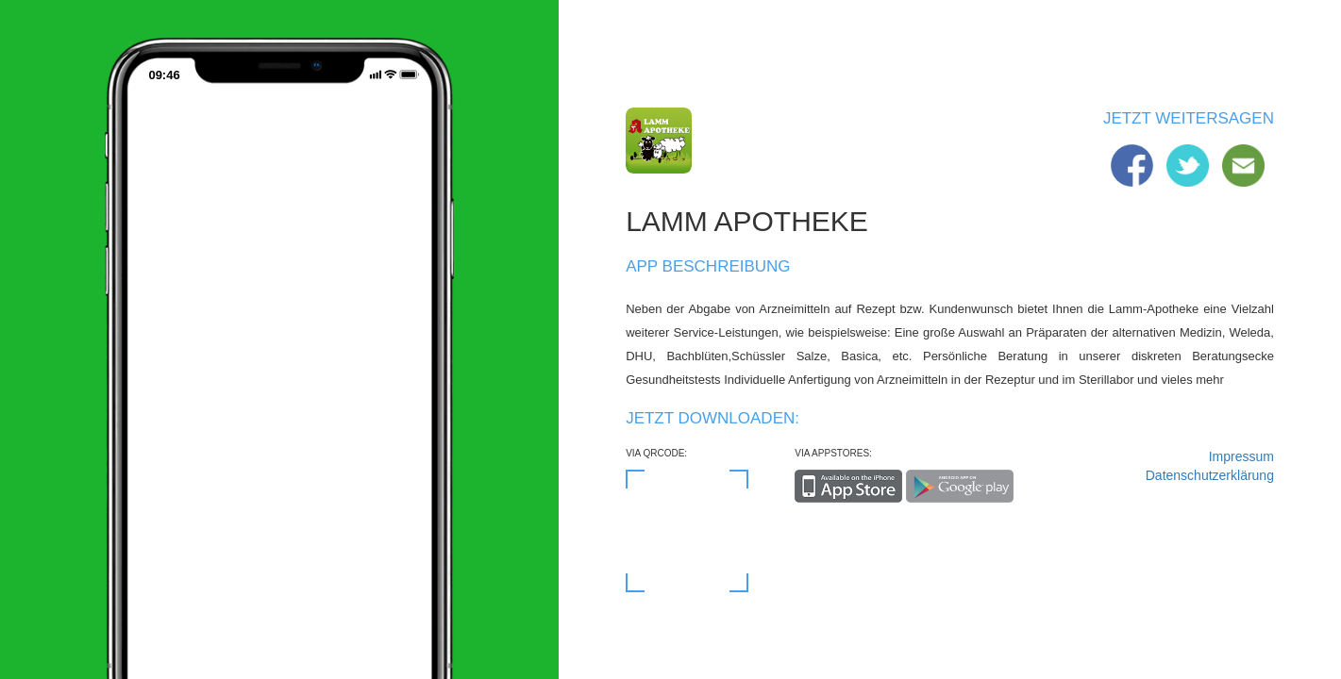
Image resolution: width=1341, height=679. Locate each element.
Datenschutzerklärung (1210, 475)
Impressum (1241, 456)
